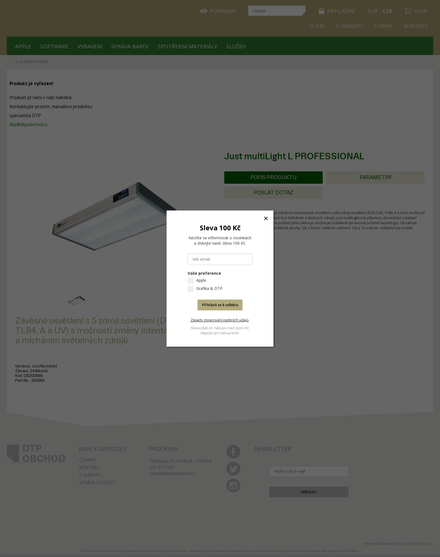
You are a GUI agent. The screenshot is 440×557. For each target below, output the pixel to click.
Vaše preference (204, 273)
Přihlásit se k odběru (220, 304)
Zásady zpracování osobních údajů (220, 320)
